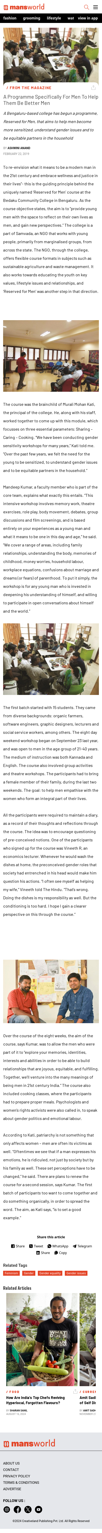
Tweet (36, 1246)
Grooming (31, 18)
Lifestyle (54, 18)
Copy (60, 1252)
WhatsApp (57, 1246)
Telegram (82, 1246)
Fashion (9, 18)
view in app (88, 18)
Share (18, 1246)
